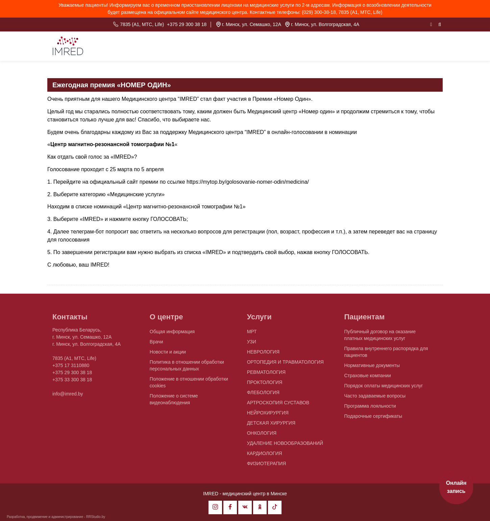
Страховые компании (367, 378)
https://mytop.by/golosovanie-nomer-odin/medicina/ (248, 182)
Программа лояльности (370, 408)
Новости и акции (168, 354)
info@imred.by (67, 396)
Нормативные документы (372, 367)
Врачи (156, 344)
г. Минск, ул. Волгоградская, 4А (325, 24)
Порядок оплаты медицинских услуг (383, 388)
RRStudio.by (95, 517)
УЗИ (251, 344)
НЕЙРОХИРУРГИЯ (268, 415)
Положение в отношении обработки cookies (189, 385)
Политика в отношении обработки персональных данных (187, 368)
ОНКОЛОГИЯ (262, 435)
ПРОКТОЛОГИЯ (265, 384)
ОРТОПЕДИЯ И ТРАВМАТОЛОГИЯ (285, 364)
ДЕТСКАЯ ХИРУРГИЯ (271, 425)
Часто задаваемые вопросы (375, 398)
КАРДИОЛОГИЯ (264, 455)
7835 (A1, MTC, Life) (142, 24)
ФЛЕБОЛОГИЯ (263, 395)
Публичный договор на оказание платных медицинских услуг (379, 337)
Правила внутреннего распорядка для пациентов (386, 354)
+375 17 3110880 (70, 367)
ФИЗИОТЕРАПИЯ (266, 466)
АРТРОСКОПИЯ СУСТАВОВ (278, 405)
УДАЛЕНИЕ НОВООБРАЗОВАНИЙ (285, 445)
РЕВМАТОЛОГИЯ (266, 374)
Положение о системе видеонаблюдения (174, 401)
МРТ (252, 334)
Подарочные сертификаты (373, 418)
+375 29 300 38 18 (186, 24)
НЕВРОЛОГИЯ (263, 354)
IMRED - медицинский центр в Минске (245, 493)
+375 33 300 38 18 (72, 382)
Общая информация (172, 334)
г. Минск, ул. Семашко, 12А (251, 24)
